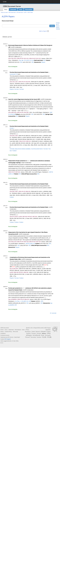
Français (33, 333)
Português (48, 335)
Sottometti (13, 9)
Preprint (43, 62)
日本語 (49, 333)
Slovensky (33, 337)
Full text (16, 89)
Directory (55, 2)
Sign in (49, 2)
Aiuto (20, 9)
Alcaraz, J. (12, 128)
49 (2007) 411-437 (23, 301)
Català (33, 331)
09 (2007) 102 (30, 243)
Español (28, 333)
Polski (42, 335)
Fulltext (14, 150)
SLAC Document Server (37, 149)
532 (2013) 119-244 (26, 60)
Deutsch (38, 331)
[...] (21, 56)
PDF (44, 60)
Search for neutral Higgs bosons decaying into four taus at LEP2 (24, 99)
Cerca (5, 9)
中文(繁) (49, 337)
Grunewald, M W (14, 74)
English (48, 331)
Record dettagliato (12, 66)
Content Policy (8, 331)
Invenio (7, 335)
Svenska (39, 337)
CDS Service (10, 337)
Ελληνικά (43, 331)
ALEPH (25, 12)
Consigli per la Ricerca (57, 24)
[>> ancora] (53, 313)
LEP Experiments (20, 12)
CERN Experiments (12, 12)
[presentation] (35, 52)
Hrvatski (39, 333)
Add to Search (43, 31)
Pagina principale (4, 12)
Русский (27, 337)
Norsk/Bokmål (36, 335)
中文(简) (44, 337)
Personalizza (28, 9)
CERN (4, 2)
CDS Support (7, 339)
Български (28, 331)
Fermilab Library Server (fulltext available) (20, 149)
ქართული (29, 335)
